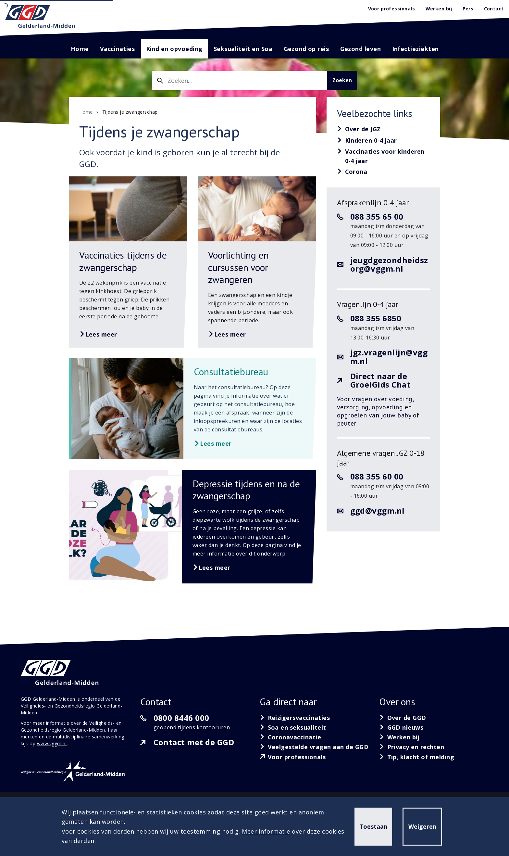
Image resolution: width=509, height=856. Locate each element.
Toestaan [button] (373, 826)
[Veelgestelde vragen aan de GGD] (314, 747)
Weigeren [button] (422, 826)
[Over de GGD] (402, 718)
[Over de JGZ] (359, 129)
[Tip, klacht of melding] (416, 757)
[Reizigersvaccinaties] (295, 718)
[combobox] (239, 80)
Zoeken (342, 80)
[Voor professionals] (293, 757)
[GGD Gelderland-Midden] (40, 16)
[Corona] (352, 172)
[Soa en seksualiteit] (293, 727)
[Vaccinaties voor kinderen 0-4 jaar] (383, 156)
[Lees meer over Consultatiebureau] (193, 408)
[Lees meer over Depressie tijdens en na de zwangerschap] (192, 526)
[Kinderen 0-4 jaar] (367, 141)
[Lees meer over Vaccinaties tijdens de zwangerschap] (128, 262)
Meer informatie (266, 831)
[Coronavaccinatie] (290, 737)
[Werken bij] (399, 737)
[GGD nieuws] (401, 727)
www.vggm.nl (52, 743)
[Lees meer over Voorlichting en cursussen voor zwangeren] (257, 262)
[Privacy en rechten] (411, 747)
